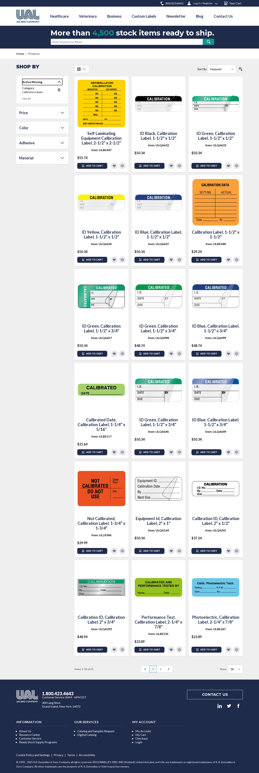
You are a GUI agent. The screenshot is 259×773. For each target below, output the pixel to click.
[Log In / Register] (202, 2)
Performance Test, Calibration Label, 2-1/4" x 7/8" (158, 622)
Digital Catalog (87, 734)
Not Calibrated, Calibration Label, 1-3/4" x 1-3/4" (101, 523)
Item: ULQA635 (101, 244)
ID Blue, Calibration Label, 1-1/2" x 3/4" (215, 328)
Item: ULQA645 (158, 431)
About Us (25, 731)
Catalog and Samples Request (95, 731)
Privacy (58, 755)
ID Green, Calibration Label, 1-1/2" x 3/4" (101, 328)
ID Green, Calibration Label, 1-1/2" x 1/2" (215, 136)
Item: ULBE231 (158, 633)
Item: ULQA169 (158, 530)
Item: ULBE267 (216, 629)
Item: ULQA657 (101, 338)
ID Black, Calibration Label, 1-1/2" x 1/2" (158, 136)
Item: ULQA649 (215, 431)
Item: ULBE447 (101, 150)
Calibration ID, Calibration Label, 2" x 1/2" (215, 521)
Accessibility (87, 755)
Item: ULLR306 (101, 535)
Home (20, 53)
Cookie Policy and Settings (33, 755)
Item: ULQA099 (215, 338)
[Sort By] (222, 69)
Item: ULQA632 (158, 145)
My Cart (140, 734)
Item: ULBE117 (101, 436)
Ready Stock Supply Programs (38, 742)
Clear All (26, 98)
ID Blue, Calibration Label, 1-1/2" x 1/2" (158, 234)
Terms (71, 755)
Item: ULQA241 (215, 530)
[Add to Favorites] (114, 166)
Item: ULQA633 (215, 145)
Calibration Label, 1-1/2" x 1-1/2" (216, 234)
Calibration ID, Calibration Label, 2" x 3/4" (101, 619)
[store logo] (28, 16)
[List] (84, 69)
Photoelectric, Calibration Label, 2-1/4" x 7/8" (215, 619)
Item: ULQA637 (158, 244)
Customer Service (30, 738)
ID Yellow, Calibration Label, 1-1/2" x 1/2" (101, 234)
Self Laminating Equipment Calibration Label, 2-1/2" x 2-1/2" (101, 138)
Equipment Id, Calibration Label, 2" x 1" (158, 521)
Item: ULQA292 (101, 629)
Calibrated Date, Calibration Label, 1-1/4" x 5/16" (101, 424)
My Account (143, 731)
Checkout (141, 738)
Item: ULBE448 (216, 244)
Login (138, 742)
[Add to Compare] (122, 166)
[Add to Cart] (92, 166)
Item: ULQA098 (158, 338)
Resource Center (29, 734)
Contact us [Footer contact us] (215, 694)
